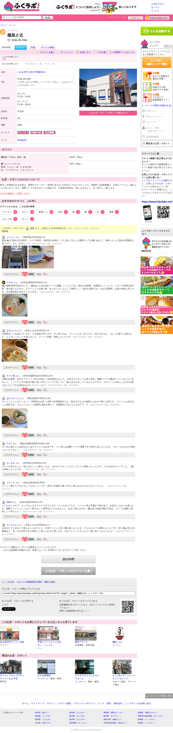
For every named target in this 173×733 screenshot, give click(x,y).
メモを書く (102, 52)
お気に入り (85, 52)
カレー (28, 212)
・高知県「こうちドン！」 (147, 723)
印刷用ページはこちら (124, 52)
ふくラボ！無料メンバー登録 (157, 62)
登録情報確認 (152, 136)
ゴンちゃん (11, 525)
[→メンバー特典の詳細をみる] (157, 105)
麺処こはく (117, 642)
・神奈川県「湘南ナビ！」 (112, 719)
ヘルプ (156, 7)
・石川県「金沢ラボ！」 (43, 723)
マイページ (151, 122)
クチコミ (20, 47)
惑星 (32, 228)
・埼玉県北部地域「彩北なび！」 (115, 723)
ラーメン (10, 212)
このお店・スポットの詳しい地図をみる (108, 113)
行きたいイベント (154, 116)
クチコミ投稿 (64, 703)
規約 (109, 703)
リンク (101, 703)
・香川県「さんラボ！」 (77, 719)
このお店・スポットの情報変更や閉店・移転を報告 (30, 582)
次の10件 (68, 559)
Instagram (22, 140)
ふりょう (10, 237)
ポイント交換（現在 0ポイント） (155, 129)
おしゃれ (10, 219)
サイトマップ (37, 703)
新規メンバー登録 (157, 17)
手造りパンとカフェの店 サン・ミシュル (49, 643)
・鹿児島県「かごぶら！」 (78, 723)
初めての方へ (159, 4)
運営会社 (118, 703)
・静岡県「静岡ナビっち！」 (113, 713)
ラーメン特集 (47, 47)
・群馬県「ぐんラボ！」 (43, 719)
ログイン (135, 17)
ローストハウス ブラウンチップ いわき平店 (12, 677)
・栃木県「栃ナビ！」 (42, 713)
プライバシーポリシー (84, 703)
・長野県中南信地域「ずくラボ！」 (150, 716)
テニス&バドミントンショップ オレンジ (124, 677)
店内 (63, 212)
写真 (33, 47)
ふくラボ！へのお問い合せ (138, 703)
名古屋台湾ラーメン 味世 (12, 642)
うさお (9, 282)
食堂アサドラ (81, 642)
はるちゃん (11, 330)
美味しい (46, 212)
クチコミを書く (47, 52)
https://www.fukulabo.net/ (157, 201)
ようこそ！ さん (117, 17)
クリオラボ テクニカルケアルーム (87, 677)
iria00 (9, 502)
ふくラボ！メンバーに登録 (155, 180)
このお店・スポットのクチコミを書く (68, 570)
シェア (5, 604)
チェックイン (67, 52)
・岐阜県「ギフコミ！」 (112, 716)
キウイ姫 (10, 376)
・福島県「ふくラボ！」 (43, 716)
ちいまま (10, 463)
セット (28, 219)
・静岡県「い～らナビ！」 (147, 719)
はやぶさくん (12, 398)
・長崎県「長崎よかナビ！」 (147, 713)
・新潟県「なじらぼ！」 (77, 716)
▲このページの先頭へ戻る (159, 696)
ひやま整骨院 (43, 675)
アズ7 (9, 443)
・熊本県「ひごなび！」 (77, 713)
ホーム (156, 11)
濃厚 (114, 212)
